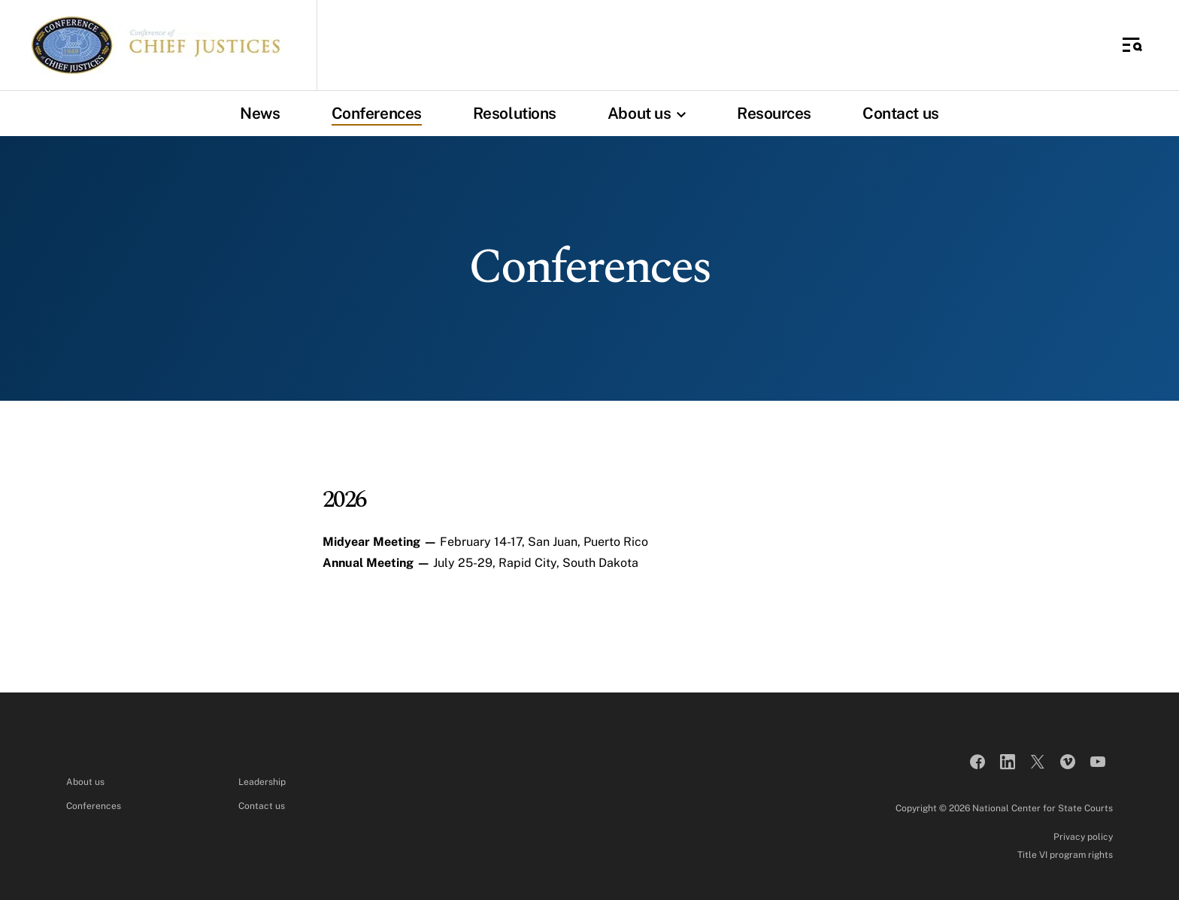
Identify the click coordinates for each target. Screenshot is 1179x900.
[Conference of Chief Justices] (155, 45)
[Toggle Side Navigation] (1132, 45)
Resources (774, 113)
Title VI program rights (1065, 855)
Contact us (900, 113)
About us (650, 113)
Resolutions (514, 113)
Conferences (377, 113)
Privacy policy (1083, 837)
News (260, 113)
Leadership (262, 782)
